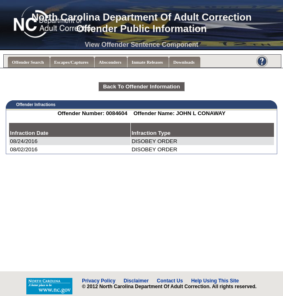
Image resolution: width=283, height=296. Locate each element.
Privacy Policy (98, 281)
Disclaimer (136, 281)
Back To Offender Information (141, 86)
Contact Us (170, 281)
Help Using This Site (215, 281)
